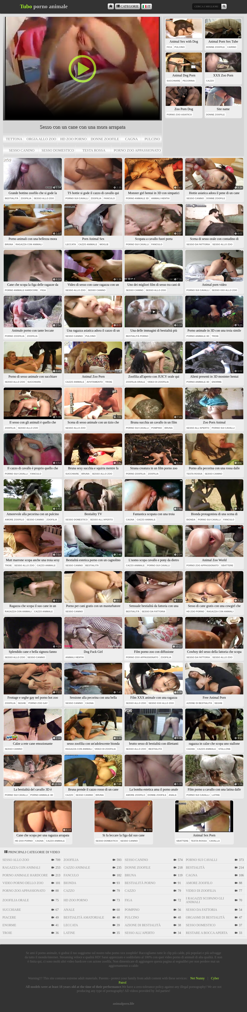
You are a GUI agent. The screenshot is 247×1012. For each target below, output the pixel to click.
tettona (14, 139)
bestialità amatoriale (84, 917)
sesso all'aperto (197, 428)
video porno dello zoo (22, 883)
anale (173, 795)
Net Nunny (197, 978)
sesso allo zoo (44, 198)
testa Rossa (93, 150)
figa (43, 290)
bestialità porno (137, 336)
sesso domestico (57, 150)
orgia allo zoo (41, 139)
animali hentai (160, 198)
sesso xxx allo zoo (224, 290)
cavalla (214, 841)
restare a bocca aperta (206, 933)
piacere (9, 917)
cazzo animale (87, 244)
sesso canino (22, 150)
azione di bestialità (199, 703)
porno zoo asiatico (179, 114)
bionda (190, 519)
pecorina (189, 80)
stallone (224, 749)
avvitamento (95, 382)
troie (215, 336)
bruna (9, 244)
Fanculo (109, 198)
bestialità (11, 198)
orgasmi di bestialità (205, 917)
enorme (217, 382)
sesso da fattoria (198, 244)
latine (216, 795)
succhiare (173, 80)
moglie (104, 244)
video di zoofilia (158, 382)
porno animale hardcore (21, 290)
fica (169, 47)
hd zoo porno (73, 139)
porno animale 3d (137, 198)
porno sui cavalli (76, 198)
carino (231, 47)
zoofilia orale (135, 382)
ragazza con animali (28, 244)
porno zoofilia (14, 336)
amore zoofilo (14, 519)
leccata (70, 244)
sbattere (227, 565)
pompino (156, 428)
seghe (22, 703)
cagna (131, 139)
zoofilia (26, 198)
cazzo (210, 80)
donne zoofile (105, 139)
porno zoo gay (38, 703)
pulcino (152, 139)
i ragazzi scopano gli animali (205, 900)
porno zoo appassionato (137, 150)
